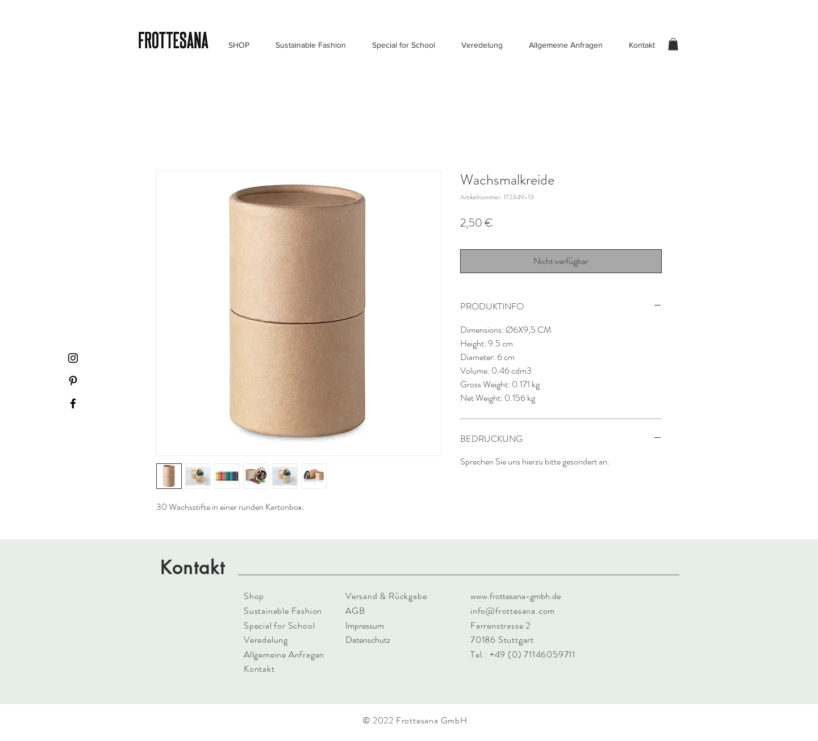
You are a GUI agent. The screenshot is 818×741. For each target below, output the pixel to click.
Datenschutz (367, 639)
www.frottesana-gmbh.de (515, 595)
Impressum (364, 625)
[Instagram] (73, 358)
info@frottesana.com (512, 610)
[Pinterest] (73, 380)
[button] (673, 44)
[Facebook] (73, 403)
